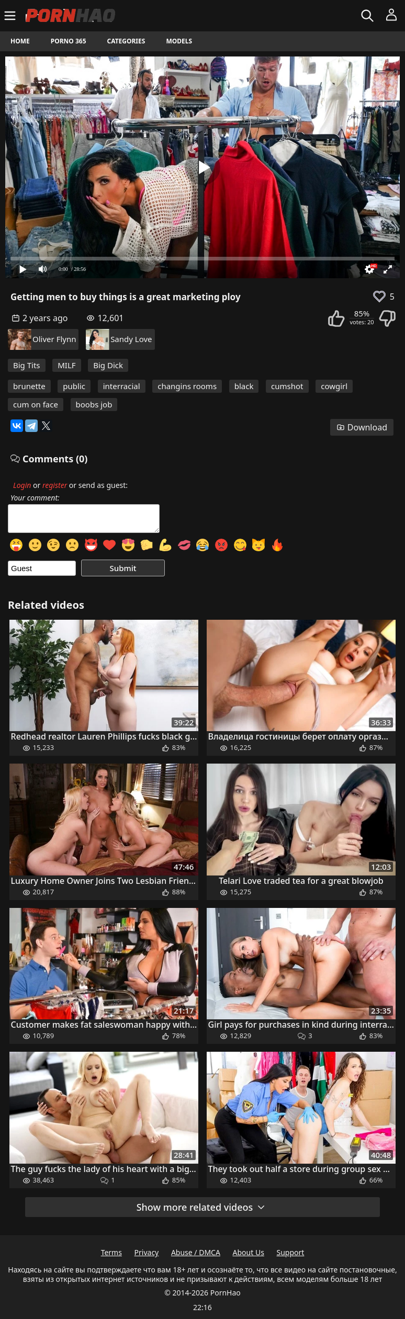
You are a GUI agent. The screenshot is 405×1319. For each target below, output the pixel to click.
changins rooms (187, 386)
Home (20, 41)
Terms (111, 1252)
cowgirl (334, 386)
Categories (126, 41)
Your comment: (35, 498)
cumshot (287, 386)
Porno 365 (68, 41)
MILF (66, 365)
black (244, 386)
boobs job (94, 404)
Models (179, 41)
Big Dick (108, 365)
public (74, 386)
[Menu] (11, 15)
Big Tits (26, 365)
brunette (29, 386)
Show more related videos (201, 1207)
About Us (248, 1252)
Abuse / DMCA (195, 1252)
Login (22, 485)
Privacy (146, 1252)
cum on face (35, 404)
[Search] (368, 15)
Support (291, 1252)
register (54, 485)
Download (361, 427)
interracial (121, 386)
